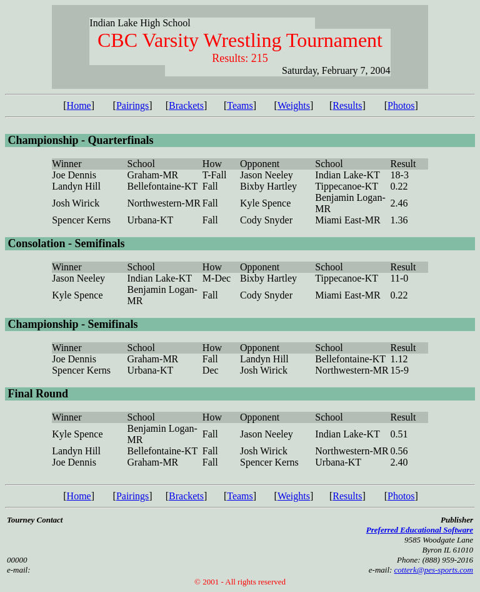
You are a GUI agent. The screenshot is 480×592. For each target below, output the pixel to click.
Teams (240, 105)
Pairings (132, 105)
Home (79, 105)
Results (347, 105)
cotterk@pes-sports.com (433, 569)
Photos (401, 105)
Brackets (186, 105)
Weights (294, 105)
